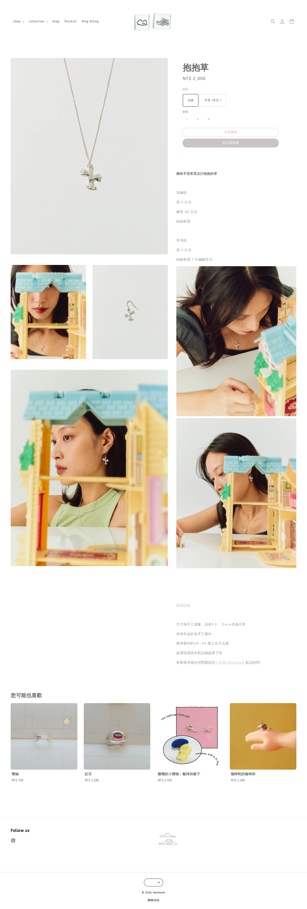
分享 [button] (189, 155)
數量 (185, 111)
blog (55, 21)
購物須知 (153, 900)
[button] (273, 21)
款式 (185, 89)
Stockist (70, 21)
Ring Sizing (90, 21)
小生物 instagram (230, 662)
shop (16, 21)
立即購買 (230, 132)
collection (36, 21)
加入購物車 (230, 143)
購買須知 (183, 605)
